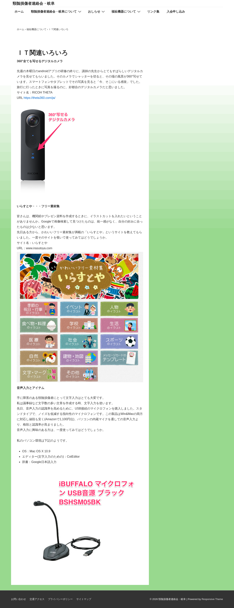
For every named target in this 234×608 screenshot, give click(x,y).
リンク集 (153, 11)
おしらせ (97, 11)
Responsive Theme (212, 599)
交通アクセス (37, 599)
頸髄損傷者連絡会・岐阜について (56, 11)
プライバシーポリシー (60, 599)
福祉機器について (126, 11)
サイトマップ (83, 599)
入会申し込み (176, 11)
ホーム (19, 11)
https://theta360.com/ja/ (39, 97)
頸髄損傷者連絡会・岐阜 (34, 3)
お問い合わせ (18, 599)
